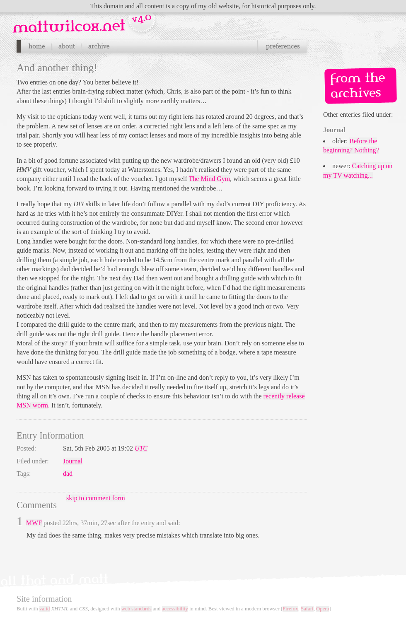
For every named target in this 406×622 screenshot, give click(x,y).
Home (36, 46)
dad (67, 473)
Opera (322, 609)
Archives (98, 46)
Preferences (282, 46)
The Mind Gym (209, 178)
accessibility (175, 609)
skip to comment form (95, 497)
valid (44, 609)
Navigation (85, 20)
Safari (307, 609)
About (66, 46)
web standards (136, 609)
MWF (34, 522)
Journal (72, 461)
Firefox (290, 609)
